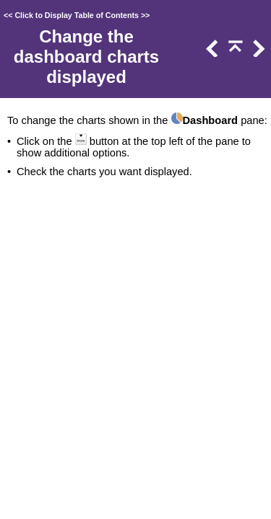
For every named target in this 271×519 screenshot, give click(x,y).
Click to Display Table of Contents (76, 15)
